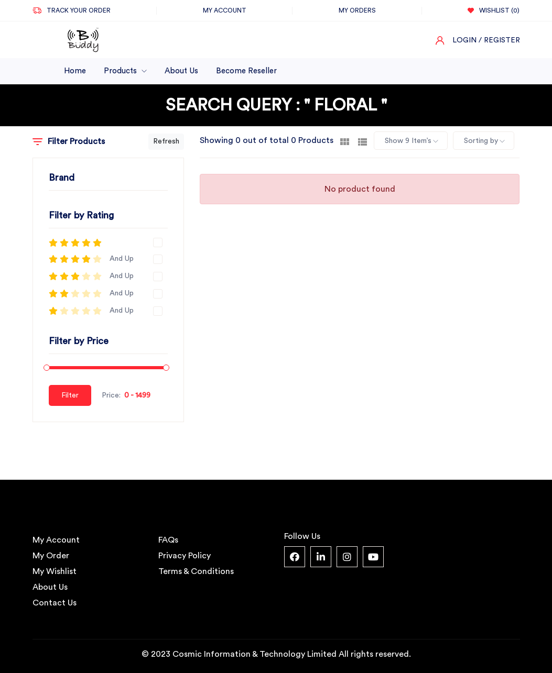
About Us (181, 71)
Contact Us (55, 603)
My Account (56, 540)
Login (464, 40)
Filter (70, 395)
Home (75, 71)
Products (125, 71)
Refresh (166, 141)
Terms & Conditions (196, 571)
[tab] (344, 141)
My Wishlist (55, 571)
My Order (51, 555)
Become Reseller (246, 71)
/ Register (499, 40)
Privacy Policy (184, 555)
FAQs (168, 540)
